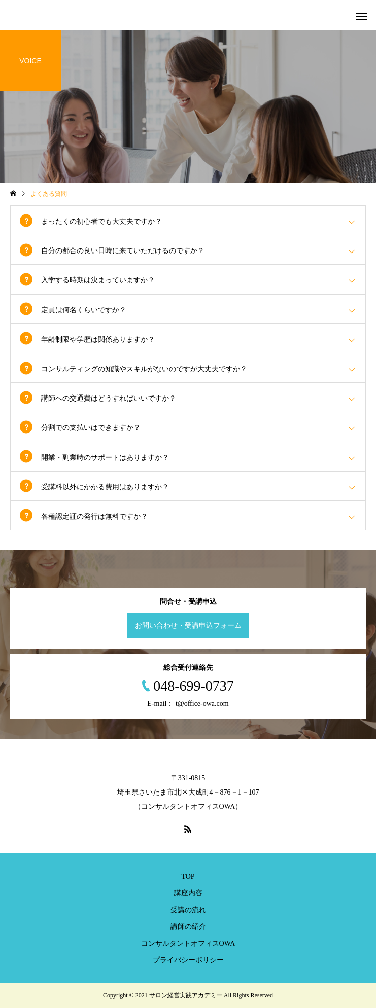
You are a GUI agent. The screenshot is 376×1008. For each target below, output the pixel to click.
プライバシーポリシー (188, 960)
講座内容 (188, 893)
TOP (187, 876)
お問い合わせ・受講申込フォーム (188, 625)
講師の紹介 (188, 926)
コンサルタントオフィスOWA (188, 943)
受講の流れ (188, 910)
